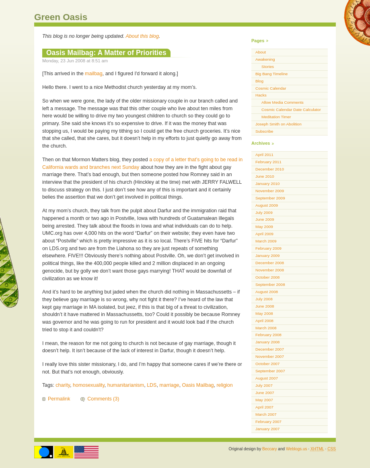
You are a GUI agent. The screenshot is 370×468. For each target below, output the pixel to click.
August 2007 (266, 378)
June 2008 (264, 306)
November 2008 (269, 270)
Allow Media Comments (282, 102)
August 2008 (266, 291)
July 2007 (264, 385)
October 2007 (267, 363)
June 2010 (264, 176)
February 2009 (268, 248)
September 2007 (270, 371)
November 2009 (269, 191)
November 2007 (269, 356)
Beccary (269, 449)
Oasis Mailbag (198, 385)
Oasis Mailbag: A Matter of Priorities (106, 53)
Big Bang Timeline (271, 74)
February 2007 (268, 421)
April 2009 (264, 234)
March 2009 (266, 241)
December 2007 (269, 349)
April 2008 (264, 320)
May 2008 (264, 313)
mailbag (94, 73)
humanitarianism (125, 385)
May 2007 (264, 400)
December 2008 (269, 263)
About (260, 52)
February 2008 (268, 335)
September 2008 (270, 284)
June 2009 (264, 219)
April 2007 (264, 407)
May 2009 (264, 226)
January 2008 (267, 342)
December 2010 (269, 169)
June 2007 (264, 392)
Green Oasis (60, 17)
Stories (267, 66)
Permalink (59, 399)
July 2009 (264, 212)
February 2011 (268, 162)
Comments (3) (103, 399)
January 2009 (267, 255)
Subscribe (264, 131)
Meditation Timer (276, 117)
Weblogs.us (296, 449)
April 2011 (264, 154)
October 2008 (267, 277)
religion (224, 385)
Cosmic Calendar (270, 88)
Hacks (261, 95)
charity (63, 385)
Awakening (265, 59)
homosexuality (89, 385)
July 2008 (264, 299)
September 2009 (270, 198)
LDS (151, 385)
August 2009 (266, 205)
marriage (169, 385)
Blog (259, 81)
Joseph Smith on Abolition (278, 124)
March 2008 (266, 328)
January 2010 (267, 183)
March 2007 (266, 414)
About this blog (142, 36)
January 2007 (267, 429)
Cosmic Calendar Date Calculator (291, 109)
